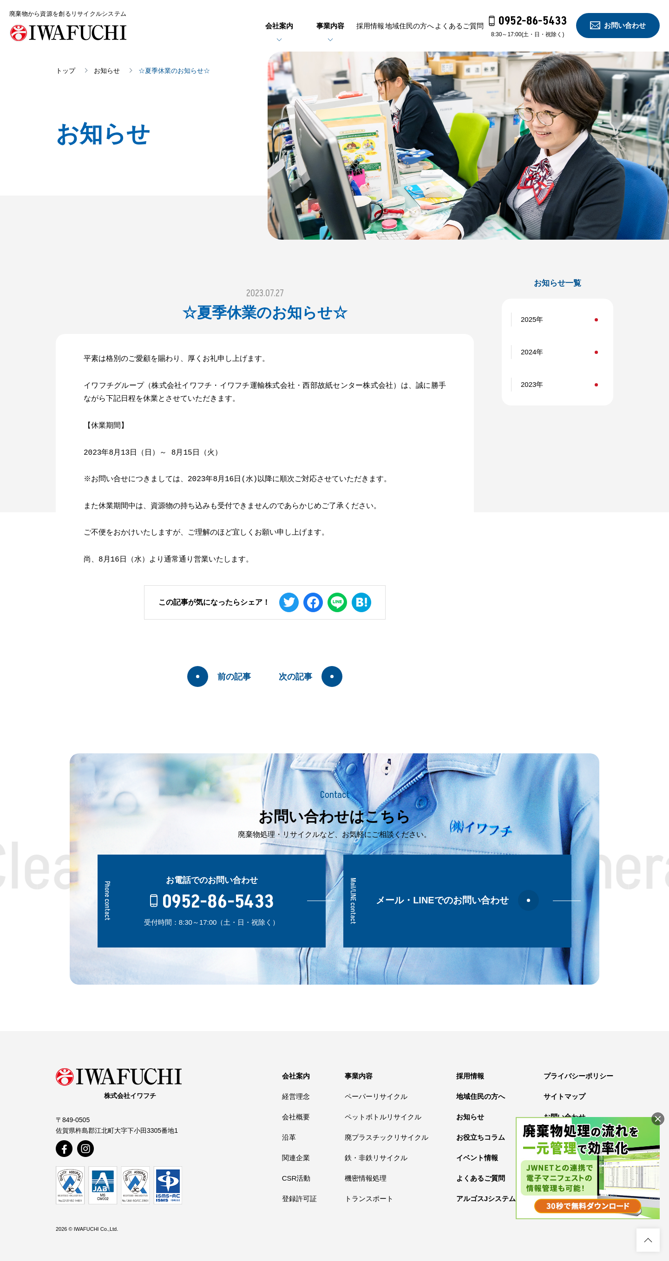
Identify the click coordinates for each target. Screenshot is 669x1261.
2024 (528, 352)
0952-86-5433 (528, 21)
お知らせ (107, 70)
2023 (528, 384)
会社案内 (212, 26)
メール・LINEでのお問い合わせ (457, 900)
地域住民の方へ (376, 26)
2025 (528, 319)
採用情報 (314, 26)
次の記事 (310, 676)
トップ (65, 70)
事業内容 (263, 26)
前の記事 (219, 676)
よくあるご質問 (448, 26)
